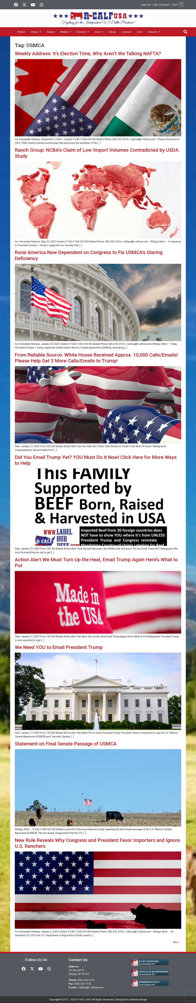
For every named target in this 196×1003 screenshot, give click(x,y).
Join (99, 32)
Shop (112, 32)
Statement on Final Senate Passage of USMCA (66, 744)
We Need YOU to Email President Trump (59, 647)
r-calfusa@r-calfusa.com (90, 987)
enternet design (138, 999)
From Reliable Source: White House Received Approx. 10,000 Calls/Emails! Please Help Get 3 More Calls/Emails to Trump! (96, 358)
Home (21, 32)
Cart (175, 4)
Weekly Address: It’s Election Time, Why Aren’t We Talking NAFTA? (88, 53)
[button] (36, 31)
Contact (126, 32)
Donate (154, 32)
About (36, 32)
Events (83, 32)
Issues (51, 32)
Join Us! (146, 4)
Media (65, 32)
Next (177, 942)
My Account (161, 4)
